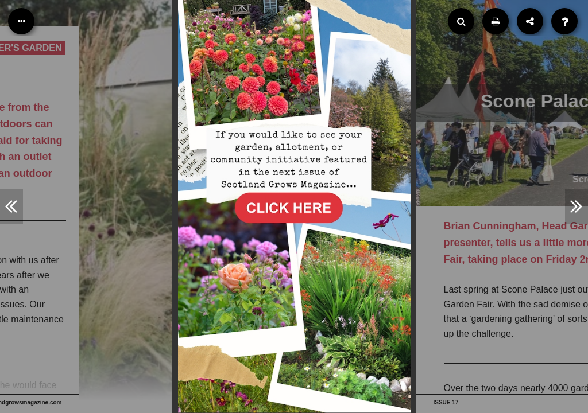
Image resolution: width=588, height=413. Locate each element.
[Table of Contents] (21, 21)
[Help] (564, 21)
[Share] (530, 21)
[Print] (495, 21)
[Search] (461, 21)
